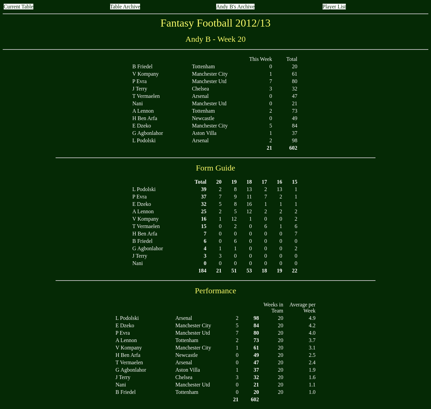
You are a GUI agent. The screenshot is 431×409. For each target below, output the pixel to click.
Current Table (18, 6)
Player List (334, 6)
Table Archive (125, 6)
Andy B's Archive (235, 6)
